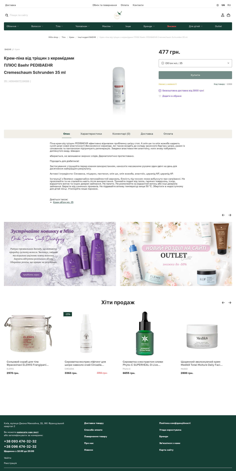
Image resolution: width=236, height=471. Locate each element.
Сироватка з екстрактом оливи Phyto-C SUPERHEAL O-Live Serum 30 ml (143, 363)
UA (223, 5)
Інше (128, 26)
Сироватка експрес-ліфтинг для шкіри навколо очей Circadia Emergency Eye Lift (85, 363)
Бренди (163, 436)
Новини (88, 449)
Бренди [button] (148, 26)
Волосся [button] (36, 26)
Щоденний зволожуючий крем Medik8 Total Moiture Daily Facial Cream (201, 363)
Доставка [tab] (147, 133)
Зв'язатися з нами (169, 443)
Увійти (7, 457)
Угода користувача (170, 429)
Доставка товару (94, 423)
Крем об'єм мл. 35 (63, 202)
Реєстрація (10, 463)
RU (229, 5)
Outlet (218, 26)
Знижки (171, 26)
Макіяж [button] (106, 26)
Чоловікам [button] (82, 26)
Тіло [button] (58, 26)
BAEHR (8, 49)
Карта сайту (166, 449)
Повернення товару (95, 436)
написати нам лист (28, 432)
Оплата (125, 5)
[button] (223, 215)
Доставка (10, 5)
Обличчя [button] (12, 26)
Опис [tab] (66, 133)
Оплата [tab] (168, 133)
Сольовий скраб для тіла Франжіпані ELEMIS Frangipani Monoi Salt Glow (26, 363)
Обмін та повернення (105, 5)
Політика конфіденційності (175, 423)
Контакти (138, 5)
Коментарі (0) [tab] (121, 133)
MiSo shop (53, 37)
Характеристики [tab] (91, 133)
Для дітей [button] (195, 26)
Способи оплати (93, 429)
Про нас (89, 443)
